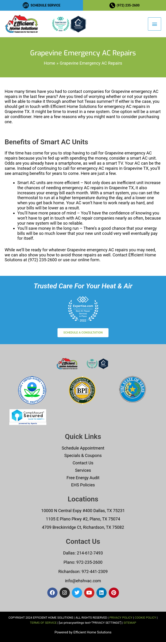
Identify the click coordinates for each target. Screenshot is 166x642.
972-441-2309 (94, 571)
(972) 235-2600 (128, 5)
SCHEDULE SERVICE (45, 5)
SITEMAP (130, 622)
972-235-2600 (89, 562)
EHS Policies (83, 484)
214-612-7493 (90, 553)
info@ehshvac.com (83, 580)
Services (83, 470)
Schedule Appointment (83, 448)
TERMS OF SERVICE (43, 622)
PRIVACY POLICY (120, 617)
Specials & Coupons (83, 455)
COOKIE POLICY (145, 617)
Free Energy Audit (83, 477)
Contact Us (83, 462)
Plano (69, 562)
